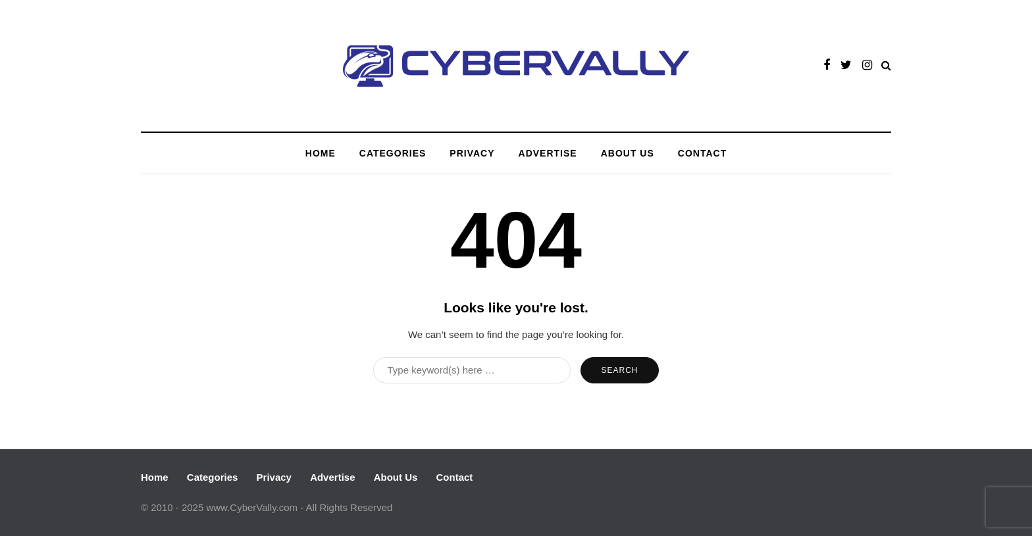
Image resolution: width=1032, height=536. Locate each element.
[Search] (472, 370)
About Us (627, 153)
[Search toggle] (886, 65)
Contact (702, 153)
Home (320, 153)
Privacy (472, 153)
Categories (392, 153)
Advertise (548, 153)
